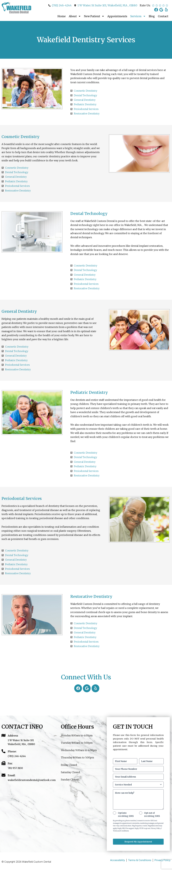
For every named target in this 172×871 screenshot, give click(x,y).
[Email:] (3, 775)
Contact (163, 16)
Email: (11, 775)
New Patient (94, 16)
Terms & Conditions (139, 860)
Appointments (117, 16)
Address (13, 735)
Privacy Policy (162, 860)
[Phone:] (3, 751)
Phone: (12, 751)
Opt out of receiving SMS (152, 814)
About (75, 16)
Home (61, 16)
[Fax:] (3, 763)
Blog (152, 16)
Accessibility (117, 860)
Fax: (10, 763)
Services (138, 16)
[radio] (153, 5)
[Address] (3, 735)
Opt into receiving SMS (126, 814)
